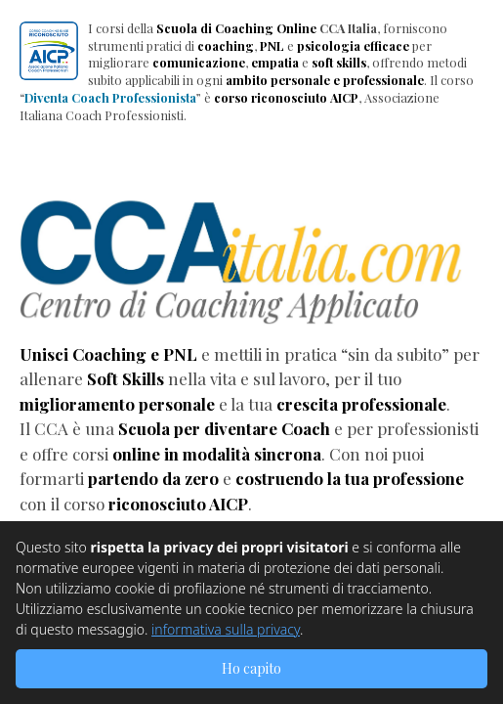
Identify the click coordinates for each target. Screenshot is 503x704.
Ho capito (251, 668)
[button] (49, 51)
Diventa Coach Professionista (110, 97)
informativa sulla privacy (225, 629)
